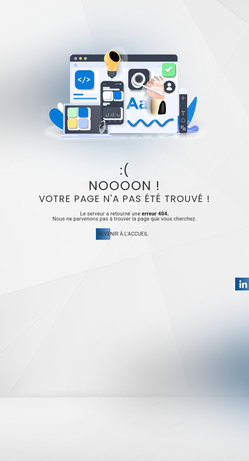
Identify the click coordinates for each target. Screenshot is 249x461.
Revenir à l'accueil (123, 234)
